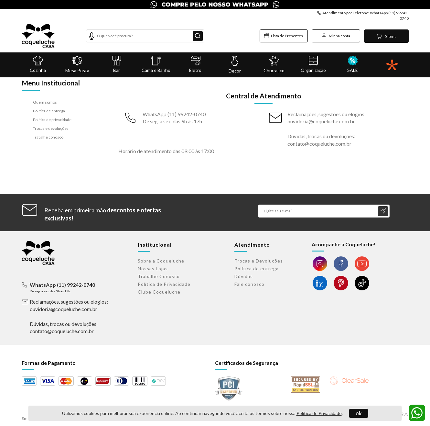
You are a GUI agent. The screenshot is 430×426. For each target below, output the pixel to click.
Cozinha (38, 64)
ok (359, 413)
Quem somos (45, 102)
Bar (117, 64)
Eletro (195, 64)
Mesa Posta (77, 64)
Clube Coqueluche (159, 292)
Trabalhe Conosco (159, 276)
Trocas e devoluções (51, 128)
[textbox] (145, 35)
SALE (353, 64)
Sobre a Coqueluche (161, 260)
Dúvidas (243, 276)
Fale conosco (249, 284)
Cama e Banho (156, 64)
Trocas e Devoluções (258, 260)
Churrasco (274, 64)
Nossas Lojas (153, 268)
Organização (313, 64)
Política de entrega (49, 110)
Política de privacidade (52, 119)
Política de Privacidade (319, 413)
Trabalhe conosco (48, 137)
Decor (235, 64)
